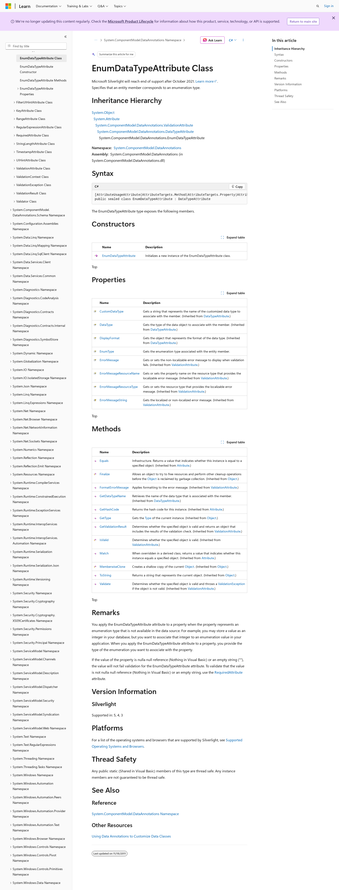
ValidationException (231, 584)
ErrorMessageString (113, 400)
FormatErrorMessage (114, 487)
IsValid (104, 540)
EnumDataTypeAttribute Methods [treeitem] (43, 80)
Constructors (283, 60)
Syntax (279, 54)
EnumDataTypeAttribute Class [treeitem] (41, 58)
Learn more (204, 81)
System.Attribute (107, 118)
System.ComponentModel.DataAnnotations (147, 147)
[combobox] (36, 46)
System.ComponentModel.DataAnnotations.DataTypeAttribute (145, 131)
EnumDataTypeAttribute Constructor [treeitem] (36, 69)
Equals (104, 460)
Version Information (288, 84)
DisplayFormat (110, 338)
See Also (280, 102)
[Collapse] (65, 37)
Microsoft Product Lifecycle (130, 21)
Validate (105, 584)
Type (148, 518)
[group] (169, 197)
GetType (105, 518)
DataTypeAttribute (216, 316)
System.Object (103, 112)
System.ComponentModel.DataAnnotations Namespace (142, 40)
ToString (105, 575)
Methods (280, 72)
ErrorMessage (109, 360)
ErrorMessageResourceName (119, 373)
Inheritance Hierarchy (289, 48)
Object (152, 479)
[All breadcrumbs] (96, 40)
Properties (281, 66)
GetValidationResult (113, 526)
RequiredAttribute (228, 672)
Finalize (105, 474)
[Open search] (317, 6)
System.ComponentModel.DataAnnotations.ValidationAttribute (144, 125)
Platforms (280, 90)
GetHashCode (109, 509)
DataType (106, 324)
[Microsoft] (8, 6)
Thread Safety (283, 96)
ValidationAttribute (185, 365)
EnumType (107, 351)
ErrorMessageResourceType (119, 386)
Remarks (280, 78)
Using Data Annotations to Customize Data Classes (131, 836)
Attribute (183, 465)
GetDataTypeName (113, 496)
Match (104, 553)
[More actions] (243, 40)
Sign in (329, 6)
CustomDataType (111, 311)
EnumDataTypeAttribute (118, 255)
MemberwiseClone (112, 566)
